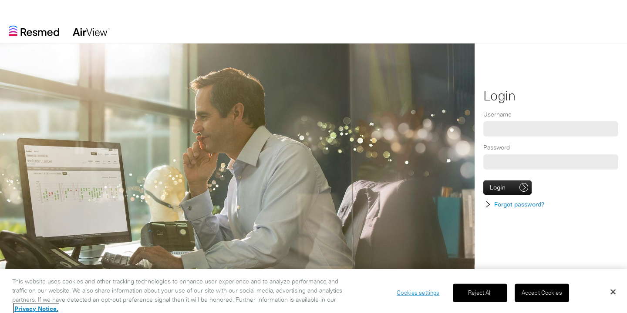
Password (496, 147)
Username (497, 114)
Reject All (480, 295)
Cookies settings (418, 295)
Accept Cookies (542, 295)
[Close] (613, 293)
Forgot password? (519, 204)
